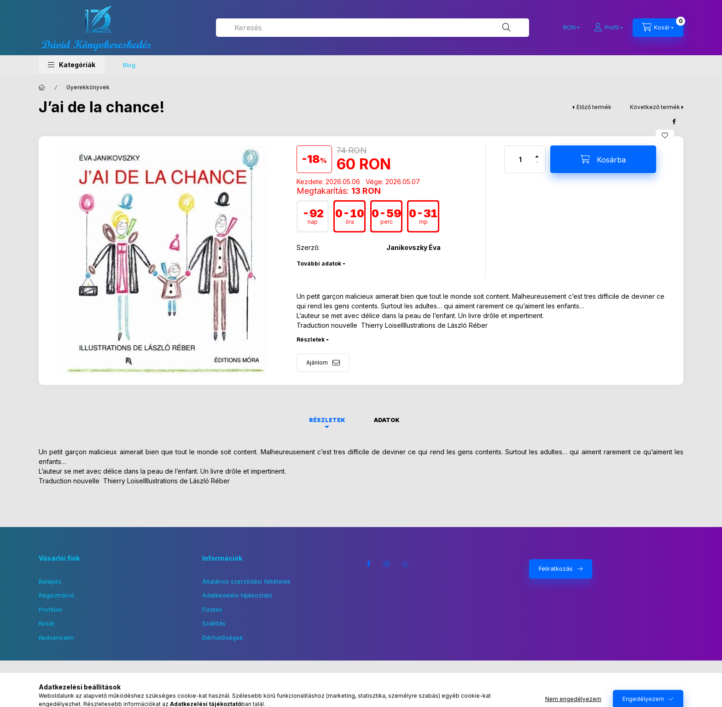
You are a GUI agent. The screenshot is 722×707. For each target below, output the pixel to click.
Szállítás (214, 623)
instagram (387, 564)
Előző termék (593, 107)
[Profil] (608, 27)
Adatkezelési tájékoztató (237, 595)
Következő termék (655, 107)
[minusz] (537, 166)
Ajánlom (317, 362)
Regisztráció (56, 595)
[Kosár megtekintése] (658, 27)
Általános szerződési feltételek (246, 581)
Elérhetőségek (222, 637)
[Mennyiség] (520, 159)
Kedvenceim (56, 637)
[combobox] (372, 27)
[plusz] (537, 152)
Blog (129, 65)
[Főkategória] (42, 87)
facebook (368, 564)
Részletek (311, 339)
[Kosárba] (603, 159)
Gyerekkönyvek (88, 87)
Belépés (50, 581)
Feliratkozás (556, 568)
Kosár (47, 623)
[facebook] (674, 121)
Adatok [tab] (387, 420)
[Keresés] (506, 27)
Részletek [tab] (327, 420)
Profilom (50, 609)
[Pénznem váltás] (569, 27)
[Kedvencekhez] (665, 135)
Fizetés (212, 609)
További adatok (319, 263)
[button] (72, 64)
